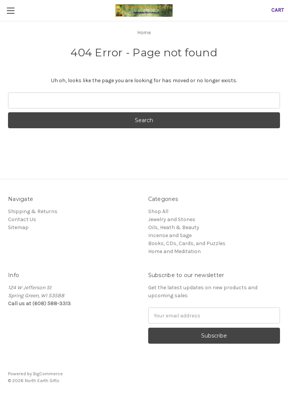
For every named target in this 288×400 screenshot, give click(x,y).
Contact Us (22, 219)
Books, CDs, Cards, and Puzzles (187, 243)
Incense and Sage (170, 235)
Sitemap (18, 227)
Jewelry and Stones (171, 219)
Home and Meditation (174, 251)
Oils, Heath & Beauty (173, 227)
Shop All (158, 211)
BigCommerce (48, 373)
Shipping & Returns (33, 211)
